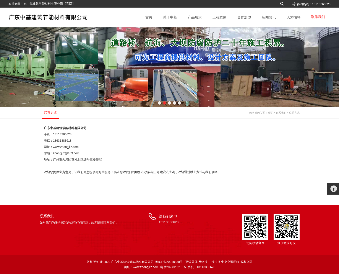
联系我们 (281, 112)
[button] (159, 103)
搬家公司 (246, 262)
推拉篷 (216, 262)
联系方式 (294, 112)
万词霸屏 (191, 262)
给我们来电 (169, 219)
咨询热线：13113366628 (311, 4)
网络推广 (204, 262)
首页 (270, 112)
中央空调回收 (230, 262)
